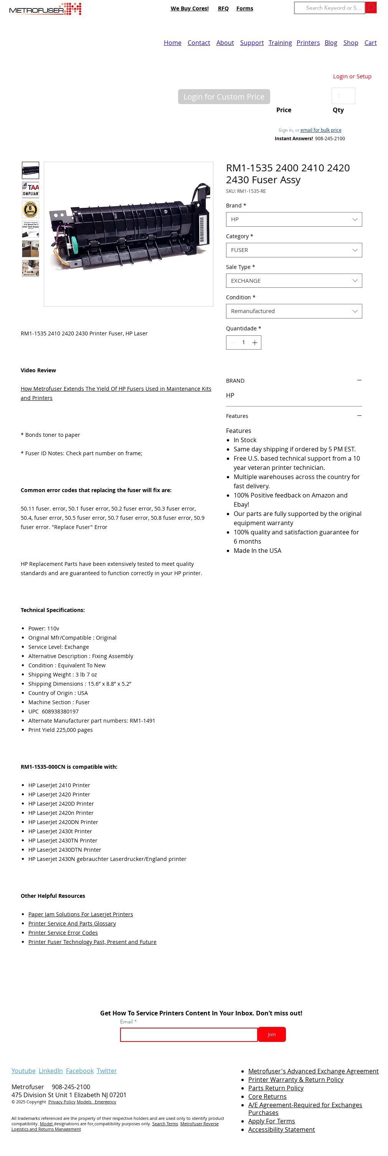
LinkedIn (51, 1070)
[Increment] (255, 342)
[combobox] (294, 219)
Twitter (107, 1070)
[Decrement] (232, 342)
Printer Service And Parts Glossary (72, 923)
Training (280, 42)
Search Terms (165, 1123)
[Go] (371, 7)
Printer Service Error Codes (63, 932)
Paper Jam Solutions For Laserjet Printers (80, 914)
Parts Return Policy (276, 1088)
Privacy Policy (62, 1102)
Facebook (80, 1070)
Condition (241, 297)
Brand (236, 205)
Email (127, 1021)
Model (47, 1123)
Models (86, 1102)
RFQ (223, 8)
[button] (224, 96)
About (225, 42)
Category (239, 236)
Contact (199, 42)
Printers (308, 42)
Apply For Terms (271, 1121)
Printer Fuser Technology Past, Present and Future (92, 941)
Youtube (24, 1070)
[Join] (272, 1034)
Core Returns (267, 1096)
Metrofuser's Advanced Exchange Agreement (313, 1071)
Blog (331, 42)
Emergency (105, 1102)
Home (173, 42)
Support (252, 42)
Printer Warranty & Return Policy (295, 1079)
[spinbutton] (244, 342)
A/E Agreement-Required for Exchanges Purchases (305, 1109)
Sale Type (240, 267)
